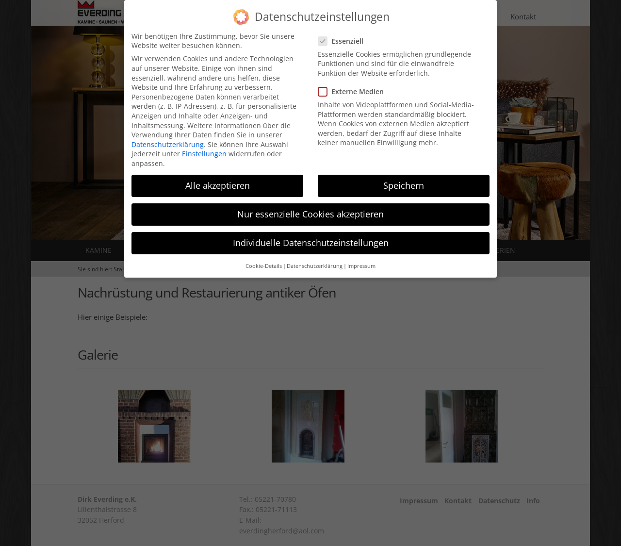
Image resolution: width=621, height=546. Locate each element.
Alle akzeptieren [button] (217, 178)
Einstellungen (204, 146)
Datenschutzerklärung (167, 137)
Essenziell (344, 34)
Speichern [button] (403, 178)
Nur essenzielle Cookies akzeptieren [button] (310, 207)
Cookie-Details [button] (263, 259)
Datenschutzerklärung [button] (315, 259)
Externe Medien (354, 84)
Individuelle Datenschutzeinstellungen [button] (311, 236)
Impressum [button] (361, 259)
